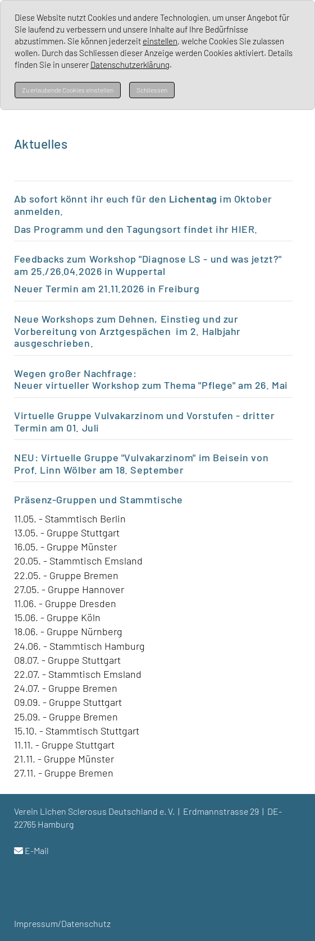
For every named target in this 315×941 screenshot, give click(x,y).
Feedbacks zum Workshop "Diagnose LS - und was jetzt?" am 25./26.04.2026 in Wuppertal (148, 265)
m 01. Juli (77, 427)
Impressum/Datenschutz (62, 923)
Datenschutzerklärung (130, 64)
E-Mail (37, 850)
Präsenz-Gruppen (55, 499)
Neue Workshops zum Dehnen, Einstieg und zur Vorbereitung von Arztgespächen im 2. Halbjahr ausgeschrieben (127, 331)
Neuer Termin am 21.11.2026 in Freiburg (107, 288)
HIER (242, 229)
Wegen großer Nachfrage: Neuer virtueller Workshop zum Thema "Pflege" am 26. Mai (152, 379)
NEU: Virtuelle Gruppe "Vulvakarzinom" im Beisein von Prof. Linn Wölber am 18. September (141, 463)
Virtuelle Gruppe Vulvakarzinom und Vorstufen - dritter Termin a (144, 421)
